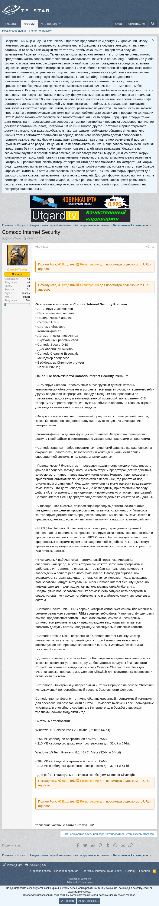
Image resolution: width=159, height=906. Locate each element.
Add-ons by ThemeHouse (80, 882)
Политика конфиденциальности (101, 870)
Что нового (49, 23)
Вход (64, 264)
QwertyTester (13, 238)
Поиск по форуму (40, 30)
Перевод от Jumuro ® (79, 878)
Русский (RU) (35, 865)
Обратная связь (40, 870)
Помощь (130, 870)
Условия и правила (66, 870)
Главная (11, 23)
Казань (26, 293)
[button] (60, 24)
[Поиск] (153, 24)
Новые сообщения (14, 30)
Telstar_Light (12, 865)
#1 (153, 246)
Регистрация (88, 264)
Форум (29, 23)
